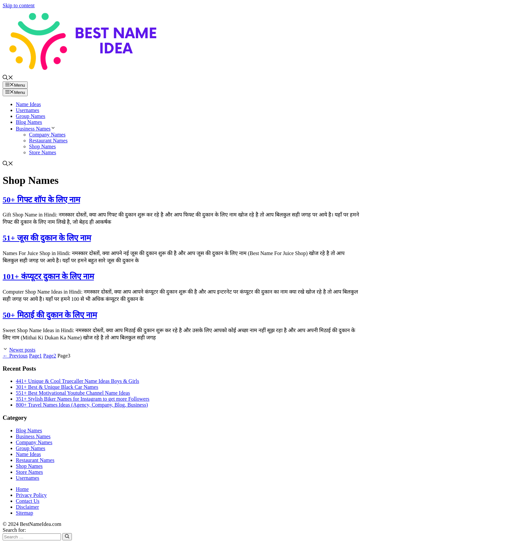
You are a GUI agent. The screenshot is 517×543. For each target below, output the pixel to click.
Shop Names (42, 146)
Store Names (42, 152)
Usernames (27, 110)
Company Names (47, 134)
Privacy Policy (31, 495)
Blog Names (29, 122)
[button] (8, 78)
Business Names (36, 128)
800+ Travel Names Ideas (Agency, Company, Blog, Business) (82, 405)
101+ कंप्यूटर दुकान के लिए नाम (48, 276)
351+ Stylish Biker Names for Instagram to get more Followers (82, 399)
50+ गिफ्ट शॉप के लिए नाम (41, 199)
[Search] (67, 536)
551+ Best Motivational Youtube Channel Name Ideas (73, 393)
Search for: (14, 530)
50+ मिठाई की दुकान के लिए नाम (50, 315)
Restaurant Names (48, 140)
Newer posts (22, 350)
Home (22, 489)
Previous (15, 355)
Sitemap (24, 513)
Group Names (30, 116)
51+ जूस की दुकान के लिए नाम (47, 238)
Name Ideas (28, 104)
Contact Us (28, 501)
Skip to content (19, 5)
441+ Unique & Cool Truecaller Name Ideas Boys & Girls (77, 381)
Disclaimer (27, 507)
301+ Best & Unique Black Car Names (57, 387)
